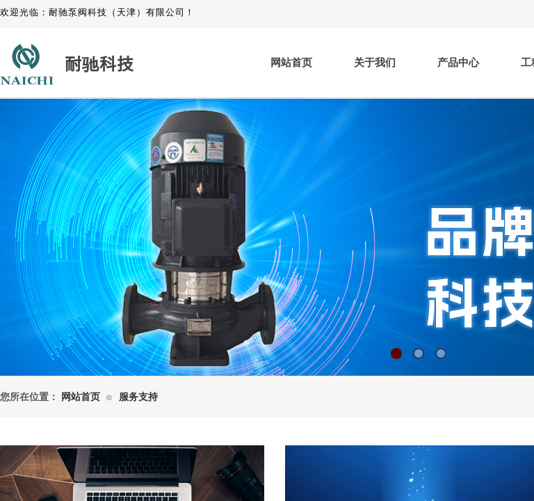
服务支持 (138, 397)
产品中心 (458, 62)
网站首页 (291, 62)
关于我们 (375, 62)
